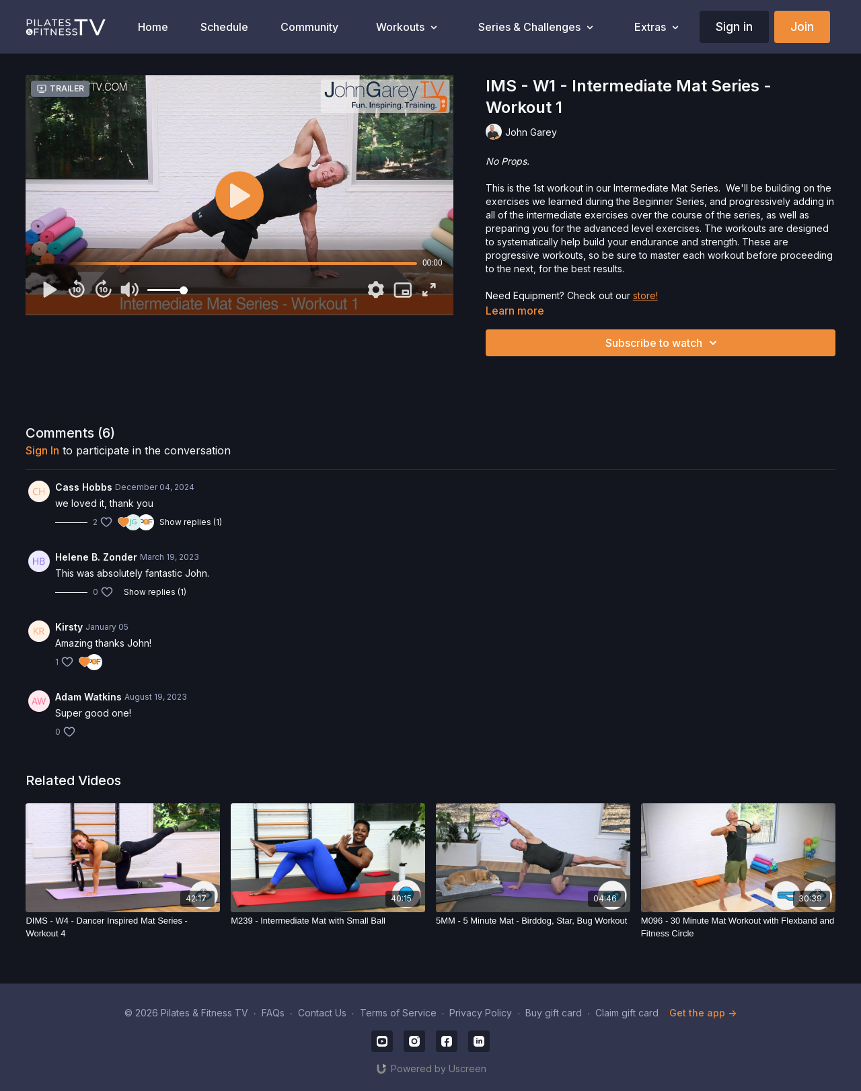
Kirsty (69, 627)
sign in (42, 450)
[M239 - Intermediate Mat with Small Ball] (328, 921)
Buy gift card (553, 1012)
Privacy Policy (480, 1012)
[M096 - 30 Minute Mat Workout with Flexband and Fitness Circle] (738, 927)
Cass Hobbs (83, 487)
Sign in (734, 26)
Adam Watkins (88, 696)
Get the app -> (703, 1012)
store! (645, 295)
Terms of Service (398, 1012)
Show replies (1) (190, 522)
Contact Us (322, 1012)
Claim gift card (627, 1012)
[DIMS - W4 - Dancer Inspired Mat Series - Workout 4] (123, 927)
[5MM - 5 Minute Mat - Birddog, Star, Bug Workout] (533, 921)
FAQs (273, 1012)
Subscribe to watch (663, 343)
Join (802, 26)
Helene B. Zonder (96, 557)
